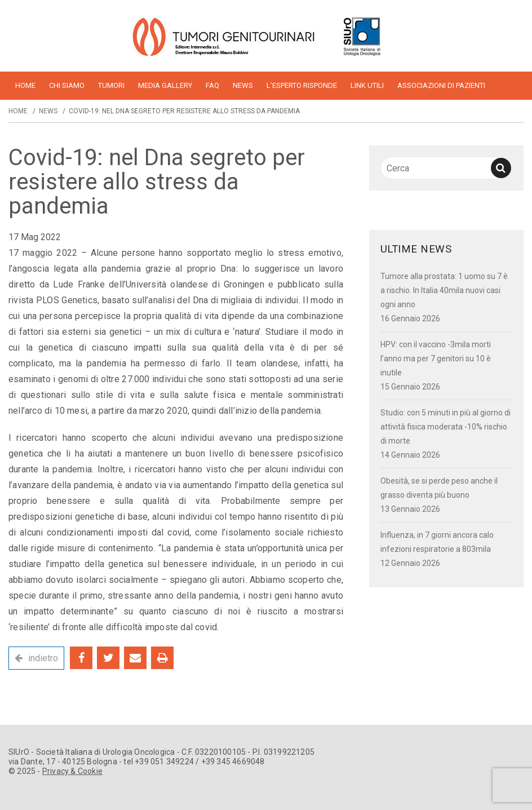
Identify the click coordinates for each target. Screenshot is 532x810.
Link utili (367, 85)
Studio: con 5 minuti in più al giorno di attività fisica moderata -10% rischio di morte (445, 426)
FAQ (212, 85)
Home (18, 111)
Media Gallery (165, 85)
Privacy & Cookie (72, 771)
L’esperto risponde (302, 85)
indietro (43, 658)
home (25, 85)
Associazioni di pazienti (441, 85)
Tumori (111, 85)
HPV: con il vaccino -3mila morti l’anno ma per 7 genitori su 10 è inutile (435, 358)
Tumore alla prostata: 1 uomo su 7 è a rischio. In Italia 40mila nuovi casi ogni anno (444, 290)
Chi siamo (67, 85)
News (243, 85)
